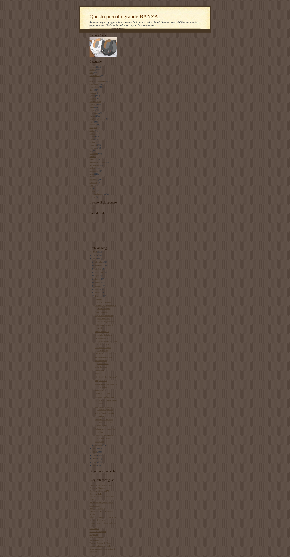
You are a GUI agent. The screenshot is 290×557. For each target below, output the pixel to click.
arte (91, 72)
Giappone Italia (96, 494)
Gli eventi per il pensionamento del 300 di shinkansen (106, 341)
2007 (95, 462)
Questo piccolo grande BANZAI (125, 16)
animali (93, 67)
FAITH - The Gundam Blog (101, 485)
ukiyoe (92, 191)
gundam (93, 98)
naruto (92, 136)
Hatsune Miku (95, 101)
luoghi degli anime (97, 119)
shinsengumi (95, 165)
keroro (92, 110)
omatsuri (93, 145)
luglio (98, 279)
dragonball (94, 84)
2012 (95, 258)
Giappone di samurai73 (99, 491)
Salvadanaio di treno (103, 357)
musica (92, 133)
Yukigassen (99, 441)
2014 (95, 252)
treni (91, 185)
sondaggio (94, 171)
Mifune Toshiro (101, 426)
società (92, 168)
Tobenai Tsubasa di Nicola (100, 543)
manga (92, 125)
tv (90, 188)
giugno (98, 282)
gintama (93, 93)
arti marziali (95, 75)
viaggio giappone (97, 194)
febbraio (99, 296)
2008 (95, 458)
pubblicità (94, 153)
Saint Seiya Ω (100, 390)
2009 (95, 455)
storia (92, 177)
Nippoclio (94, 534)
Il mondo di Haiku (97, 508)
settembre (99, 272)
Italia (92, 107)
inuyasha (93, 104)
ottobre (98, 269)
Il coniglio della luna (103, 335)
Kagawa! (98, 374)
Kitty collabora (101, 380)
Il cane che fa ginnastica (105, 322)
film (91, 90)
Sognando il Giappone (99, 540)
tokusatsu (93, 182)
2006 (95, 465)
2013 (95, 255)
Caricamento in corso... (99, 474)
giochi (92, 96)
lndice (92, 208)
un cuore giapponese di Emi (101, 546)
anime (92, 69)
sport (92, 174)
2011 (95, 448)
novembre (99, 265)
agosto (98, 275)
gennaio (98, 445)
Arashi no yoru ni (102, 331)
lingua (92, 116)
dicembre (99, 262)
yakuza (92, 197)
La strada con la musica (104, 397)
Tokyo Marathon (102, 312)
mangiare (93, 127)
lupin (92, 122)
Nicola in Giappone (98, 531)
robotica (93, 156)
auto (91, 78)
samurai (93, 159)
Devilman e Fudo (102, 370)
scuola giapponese (97, 162)
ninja (92, 139)
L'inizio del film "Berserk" (106, 377)
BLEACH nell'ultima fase (105, 354)
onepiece (93, 148)
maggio (98, 286)
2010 (95, 452)
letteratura (94, 113)
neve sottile (94, 528)
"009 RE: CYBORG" (103, 394)
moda (92, 130)
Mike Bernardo (101, 367)
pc (91, 150)
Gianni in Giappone (98, 488)
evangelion (94, 87)
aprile (97, 289)
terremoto (93, 180)
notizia (92, 142)
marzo (98, 293)
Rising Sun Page (96, 537)
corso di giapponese (98, 81)
